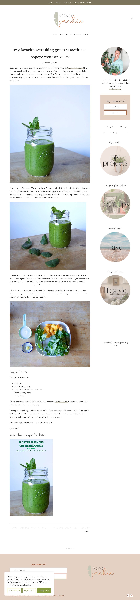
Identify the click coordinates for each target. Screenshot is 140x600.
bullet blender (61, 402)
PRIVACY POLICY (58, 596)
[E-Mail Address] (115, 106)
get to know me (115, 89)
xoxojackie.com (70, 18)
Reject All (29, 591)
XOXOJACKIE (27, 596)
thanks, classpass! (75, 68)
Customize (14, 591)
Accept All (43, 591)
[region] (29, 584)
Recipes (54, 63)
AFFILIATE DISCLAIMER (42, 596)
